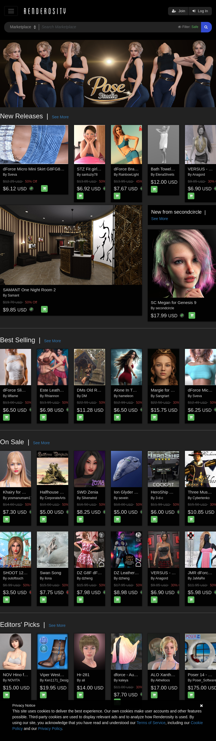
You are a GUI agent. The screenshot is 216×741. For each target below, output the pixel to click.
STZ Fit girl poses (93, 169)
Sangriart (162, 396)
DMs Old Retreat (92, 390)
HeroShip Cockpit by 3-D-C (176, 492)
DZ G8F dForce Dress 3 (99, 572)
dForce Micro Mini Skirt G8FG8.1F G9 (38, 169)
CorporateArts (55, 498)
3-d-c (159, 498)
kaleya (123, 680)
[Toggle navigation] (11, 11)
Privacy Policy (50, 728)
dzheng (87, 578)
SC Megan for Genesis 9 (173, 302)
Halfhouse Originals (58, 492)
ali (83, 680)
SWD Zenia (87, 492)
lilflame (13, 396)
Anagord (198, 175)
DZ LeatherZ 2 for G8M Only (140, 572)
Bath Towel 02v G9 (168, 169)
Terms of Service (151, 722)
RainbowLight (129, 175)
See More (60, 117)
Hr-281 (83, 674)
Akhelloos (163, 680)
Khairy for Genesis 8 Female (29, 492)
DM (84, 396)
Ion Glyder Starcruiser (134, 492)
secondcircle (165, 308)
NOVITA (14, 680)
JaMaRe (199, 578)
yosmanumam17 (20, 498)
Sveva (12, 175)
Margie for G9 (163, 390)
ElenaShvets (165, 175)
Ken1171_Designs (58, 680)
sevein (123, 498)
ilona (48, 578)
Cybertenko (201, 498)
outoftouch (15, 578)
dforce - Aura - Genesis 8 (137, 674)
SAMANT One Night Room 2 (29, 289)
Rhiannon (52, 396)
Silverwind (89, 498)
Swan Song (50, 572)
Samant (13, 295)
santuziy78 (90, 175)
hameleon (126, 396)
